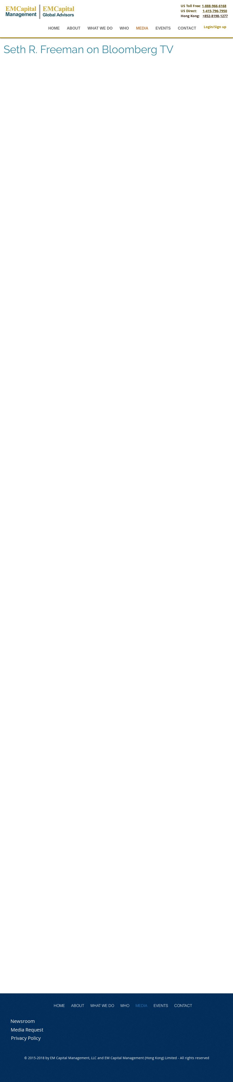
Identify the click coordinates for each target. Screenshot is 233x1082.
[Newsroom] (23, 1021)
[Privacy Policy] (26, 1038)
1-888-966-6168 (214, 6)
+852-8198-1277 (215, 16)
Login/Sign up (215, 27)
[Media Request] (27, 1030)
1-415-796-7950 (215, 11)
